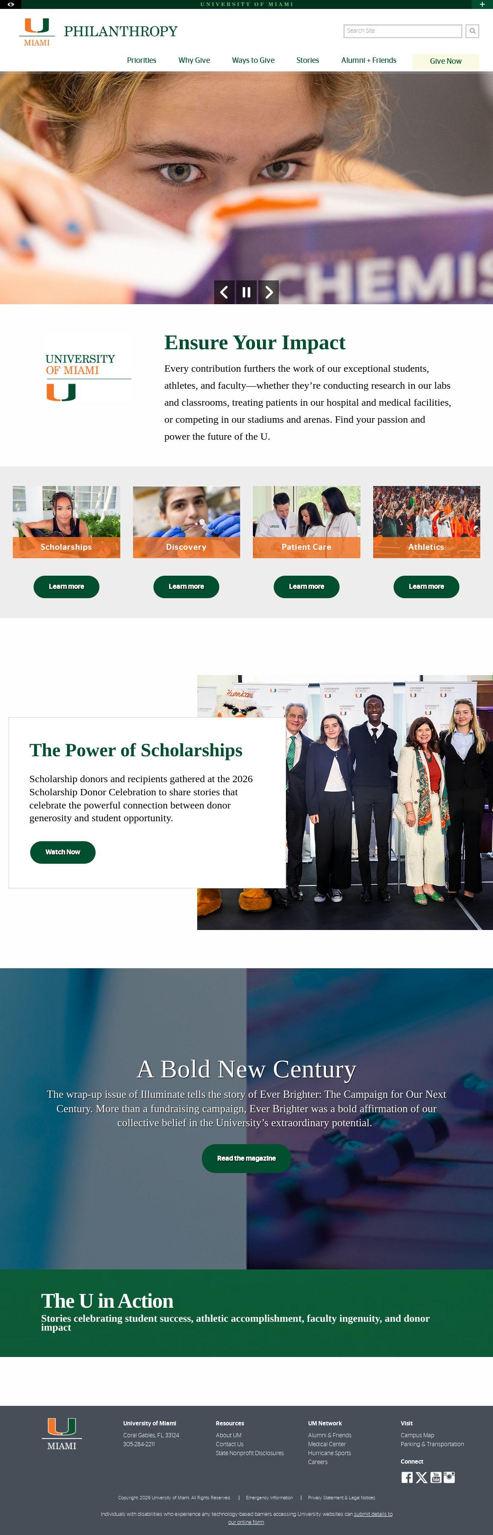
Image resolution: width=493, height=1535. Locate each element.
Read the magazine (246, 1158)
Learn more (66, 586)
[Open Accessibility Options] (10, 4)
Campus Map (417, 1436)
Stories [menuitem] (308, 61)
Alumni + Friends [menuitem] (369, 61)
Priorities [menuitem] (141, 61)
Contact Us (230, 1445)
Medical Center (327, 1445)
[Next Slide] (268, 292)
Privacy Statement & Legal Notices (341, 1497)
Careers (318, 1463)
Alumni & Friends (329, 1436)
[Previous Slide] (224, 292)
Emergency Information (269, 1497)
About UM (228, 1436)
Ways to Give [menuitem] (253, 61)
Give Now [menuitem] (446, 61)
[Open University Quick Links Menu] (482, 4)
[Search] (472, 31)
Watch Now (62, 852)
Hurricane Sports (329, 1454)
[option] (246, 188)
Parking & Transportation (432, 1445)
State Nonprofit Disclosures (250, 1454)
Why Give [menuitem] (194, 61)
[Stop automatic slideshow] (246, 292)
